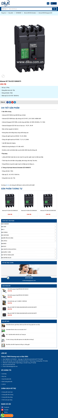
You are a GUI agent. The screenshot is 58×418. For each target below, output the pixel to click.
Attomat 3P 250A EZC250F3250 (48, 210)
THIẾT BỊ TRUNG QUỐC (8, 254)
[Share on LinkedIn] (15, 102)
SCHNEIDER (18, 12)
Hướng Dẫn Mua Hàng (7, 397)
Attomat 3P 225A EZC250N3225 (10, 210)
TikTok (4, 412)
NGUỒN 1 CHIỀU (7, 252)
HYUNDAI (5, 232)
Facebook (5, 407)
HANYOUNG (6, 235)
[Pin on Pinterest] (12, 102)
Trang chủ (3, 12)
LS (3, 229)
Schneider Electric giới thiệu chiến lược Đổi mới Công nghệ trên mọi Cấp (23, 324)
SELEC (4, 246)
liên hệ (7, 185)
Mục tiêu (4, 376)
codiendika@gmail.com (29, 280)
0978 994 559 (29, 278)
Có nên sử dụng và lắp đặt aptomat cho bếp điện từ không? (20, 339)
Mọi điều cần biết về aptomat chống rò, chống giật (18, 344)
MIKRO (4, 243)
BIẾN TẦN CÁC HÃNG (8, 238)
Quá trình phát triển (6, 379)
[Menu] (54, 3)
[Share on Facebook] (7, 102)
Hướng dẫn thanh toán (7, 392)
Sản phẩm (10, 12)
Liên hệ (4, 384)
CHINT (4, 226)
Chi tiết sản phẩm (10, 108)
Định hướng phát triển (7, 381)
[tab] (10, 107)
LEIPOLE (5, 240)
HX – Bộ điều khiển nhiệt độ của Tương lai (16, 334)
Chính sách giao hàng (7, 399)
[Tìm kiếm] (48, 3)
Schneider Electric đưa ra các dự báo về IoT (16, 329)
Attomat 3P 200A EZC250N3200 (29, 210)
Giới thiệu (4, 373)
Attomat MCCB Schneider (30, 12)
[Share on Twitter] (10, 102)
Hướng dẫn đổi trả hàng (7, 394)
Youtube (4, 409)
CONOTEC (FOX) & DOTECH (9, 249)
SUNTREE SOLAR (7, 257)
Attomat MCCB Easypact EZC (45, 12)
